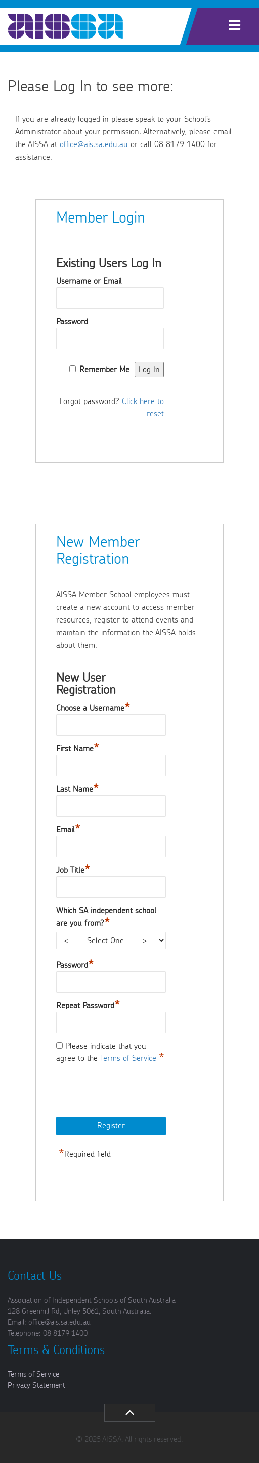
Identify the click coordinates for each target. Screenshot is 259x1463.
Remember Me (104, 369)
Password (72, 322)
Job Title (73, 869)
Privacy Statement (36, 1385)
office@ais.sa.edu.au (94, 144)
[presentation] (133, 1091)
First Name (77, 747)
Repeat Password (88, 1004)
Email (68, 828)
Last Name (77, 788)
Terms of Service (129, 1058)
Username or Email (89, 281)
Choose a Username (93, 707)
